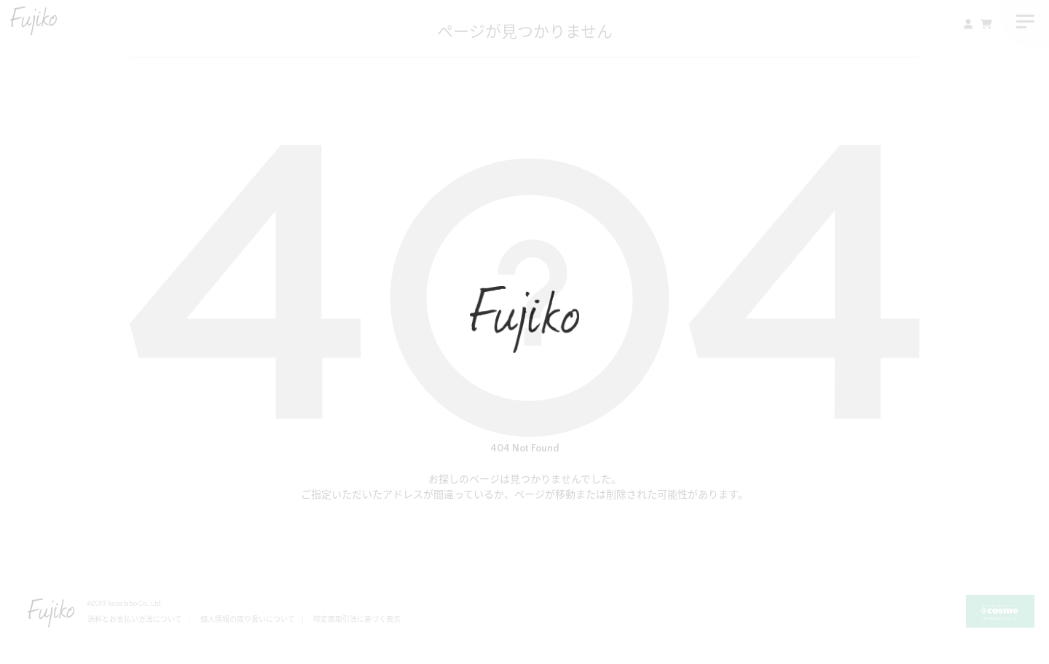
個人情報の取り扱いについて (247, 620)
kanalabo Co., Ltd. (135, 604)
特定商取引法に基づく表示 (357, 620)
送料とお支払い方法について (134, 620)
